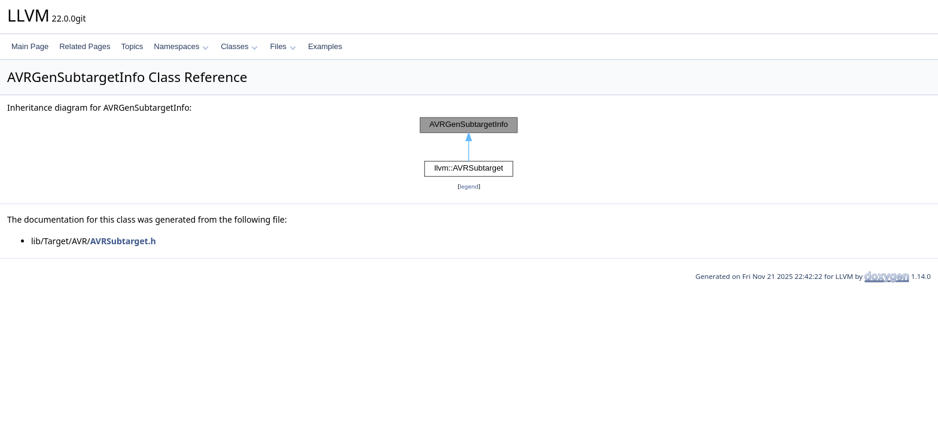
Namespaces (181, 46)
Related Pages (84, 46)
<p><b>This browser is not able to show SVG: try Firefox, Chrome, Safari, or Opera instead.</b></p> (469, 147)
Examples (325, 46)
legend (469, 186)
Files (283, 46)
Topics (132, 46)
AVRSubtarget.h (123, 241)
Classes (239, 46)
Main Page (29, 46)
